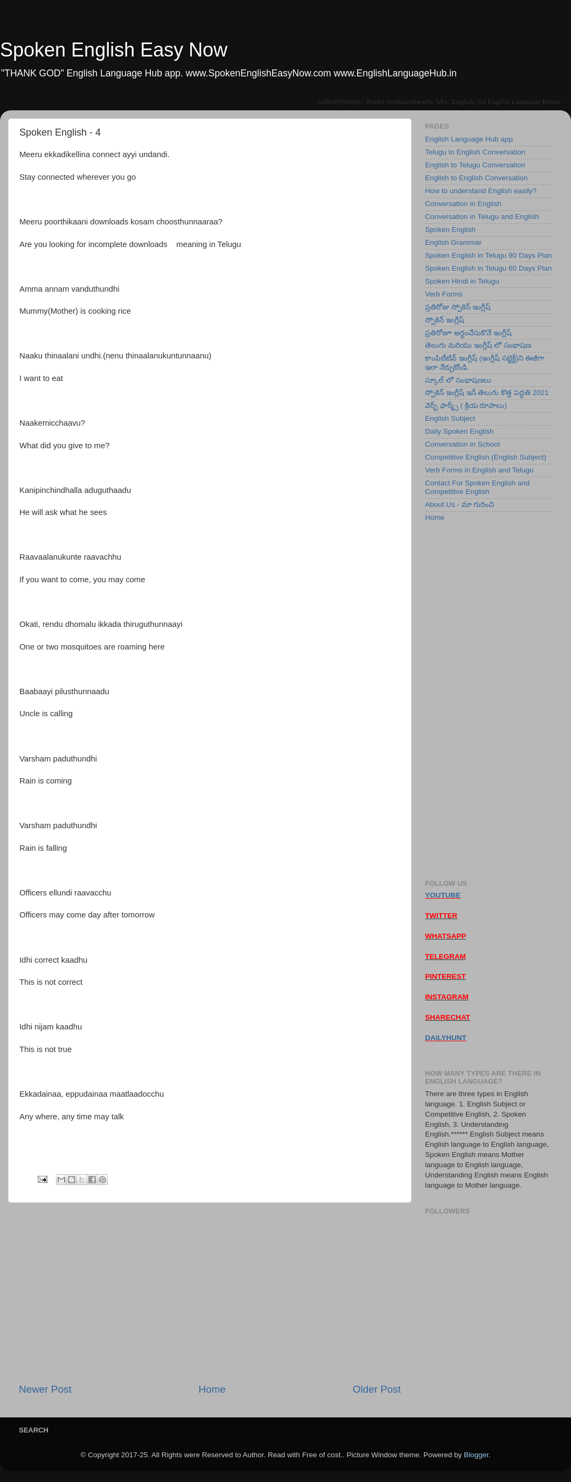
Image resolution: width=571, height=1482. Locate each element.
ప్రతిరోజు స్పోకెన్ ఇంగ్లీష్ (458, 307)
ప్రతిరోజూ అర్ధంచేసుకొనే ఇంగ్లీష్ (468, 333)
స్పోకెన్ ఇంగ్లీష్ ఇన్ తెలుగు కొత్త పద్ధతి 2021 (487, 393)
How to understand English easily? (481, 191)
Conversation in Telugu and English (482, 217)
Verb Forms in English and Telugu (479, 470)
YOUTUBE (443, 895)
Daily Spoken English (459, 431)
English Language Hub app (469, 139)
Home (212, 1389)
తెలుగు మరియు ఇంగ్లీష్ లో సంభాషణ (478, 345)
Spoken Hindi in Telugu (462, 281)
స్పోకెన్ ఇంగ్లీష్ (444, 320)
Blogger (476, 1455)
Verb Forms (444, 294)
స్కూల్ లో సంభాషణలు (458, 380)
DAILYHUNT (445, 1038)
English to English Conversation (476, 178)
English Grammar (453, 242)
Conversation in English (463, 204)
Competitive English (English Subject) (485, 457)
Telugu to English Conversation (475, 152)
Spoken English (450, 229)
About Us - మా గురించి (459, 504)
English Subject (450, 418)
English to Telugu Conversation (475, 165)
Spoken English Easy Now (113, 50)
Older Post (377, 1389)
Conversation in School (462, 444)
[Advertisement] (210, 1292)
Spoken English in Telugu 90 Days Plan (488, 255)
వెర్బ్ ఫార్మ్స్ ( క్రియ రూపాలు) (466, 405)
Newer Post (45, 1389)
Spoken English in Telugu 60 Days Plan (488, 268)
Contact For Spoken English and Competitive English (477, 487)
